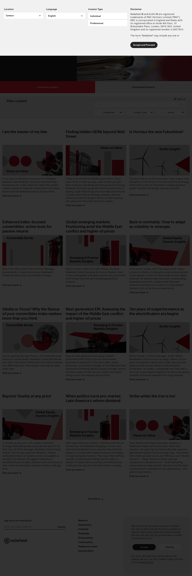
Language (51, 9)
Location (9, 9)
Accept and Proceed (144, 45)
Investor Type (95, 9)
